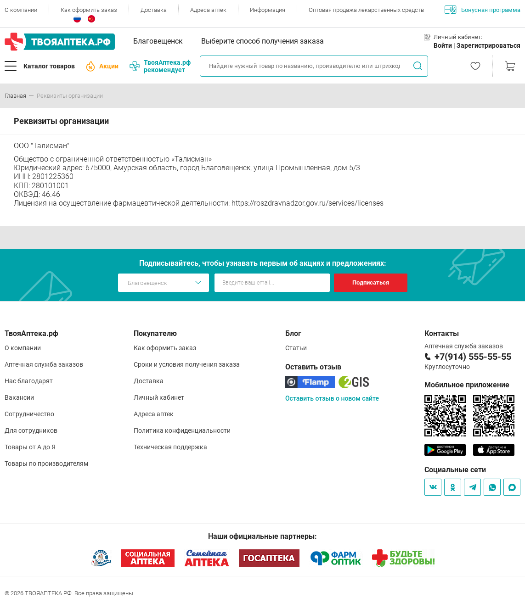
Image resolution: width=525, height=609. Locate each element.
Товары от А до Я (30, 447)
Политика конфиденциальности (182, 430)
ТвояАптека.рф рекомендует (160, 66)
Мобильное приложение (466, 384)
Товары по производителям (46, 463)
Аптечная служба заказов (44, 364)
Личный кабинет (159, 397)
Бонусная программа (482, 10)
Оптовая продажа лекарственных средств (366, 9)
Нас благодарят (29, 381)
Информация (267, 9)
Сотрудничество (29, 414)
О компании (21, 9)
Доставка (154, 9)
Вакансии (19, 397)
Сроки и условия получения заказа (187, 364)
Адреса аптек (208, 9)
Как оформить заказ (89, 9)
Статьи (296, 348)
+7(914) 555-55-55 (473, 356)
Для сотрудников (31, 430)
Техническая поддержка (170, 447)
